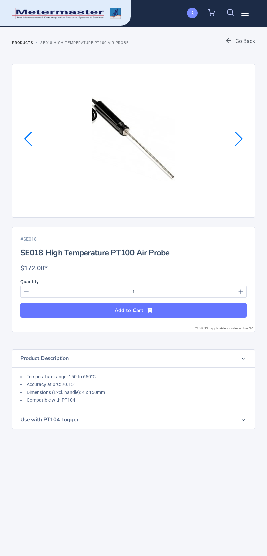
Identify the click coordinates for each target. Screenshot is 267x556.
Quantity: (30, 281)
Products (22, 43)
